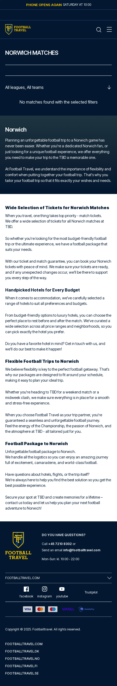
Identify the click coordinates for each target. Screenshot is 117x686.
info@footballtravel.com (81, 550)
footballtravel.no (22, 659)
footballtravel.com (24, 644)
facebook (26, 592)
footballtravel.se (22, 673)
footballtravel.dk (22, 651)
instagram (44, 592)
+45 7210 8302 (60, 544)
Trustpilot (91, 592)
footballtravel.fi (21, 666)
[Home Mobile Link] (18, 29)
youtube (62, 592)
